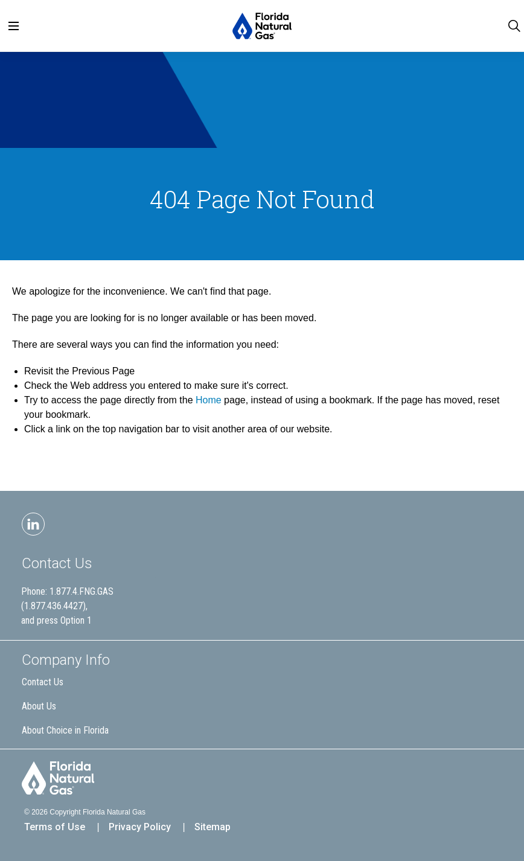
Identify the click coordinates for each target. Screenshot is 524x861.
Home (209, 400)
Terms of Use (54, 827)
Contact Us (57, 563)
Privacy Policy (140, 827)
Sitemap (212, 827)
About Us (39, 706)
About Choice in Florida (65, 730)
